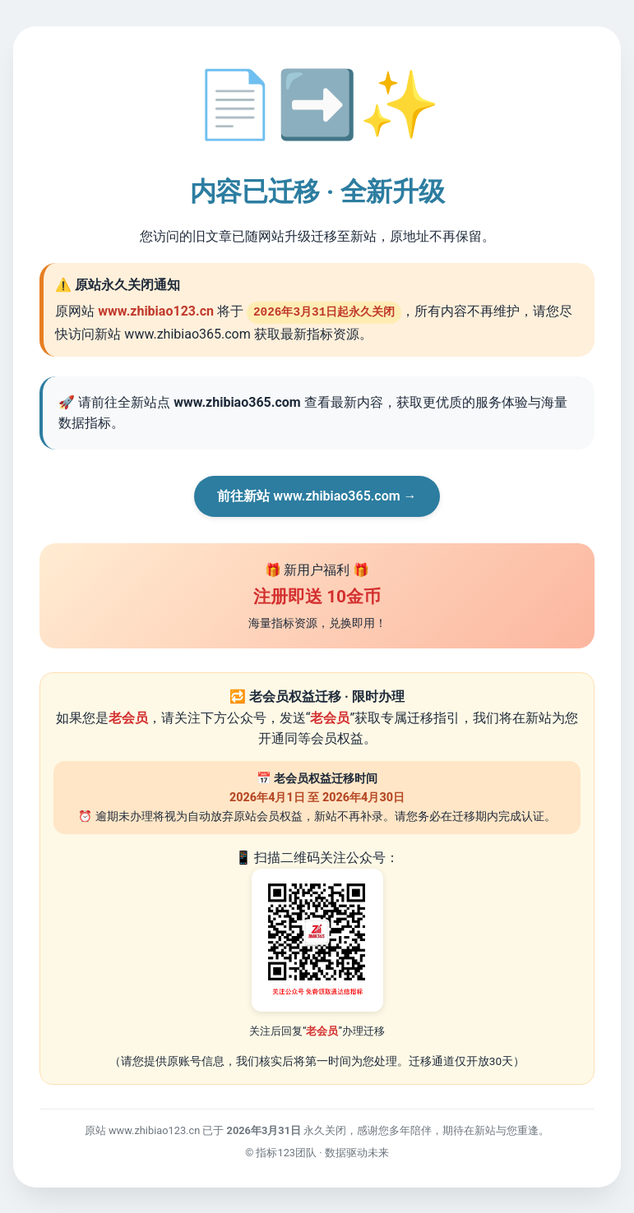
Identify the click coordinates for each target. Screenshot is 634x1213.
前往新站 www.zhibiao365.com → (316, 495)
